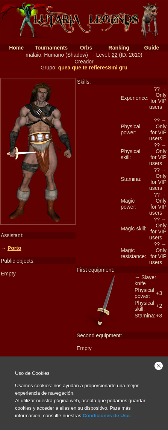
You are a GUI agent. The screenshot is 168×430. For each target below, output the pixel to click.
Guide (151, 48)
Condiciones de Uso (106, 415)
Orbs (86, 48)
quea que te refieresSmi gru (92, 68)
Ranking (119, 48)
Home (16, 48)
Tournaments (51, 48)
